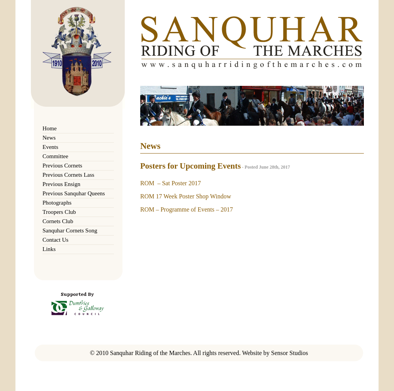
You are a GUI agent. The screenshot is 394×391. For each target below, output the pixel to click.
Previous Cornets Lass (68, 175)
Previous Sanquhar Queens (73, 193)
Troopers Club (59, 212)
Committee (55, 156)
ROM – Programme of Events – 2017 (186, 209)
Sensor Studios (289, 353)
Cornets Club (57, 221)
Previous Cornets (62, 165)
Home (49, 128)
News (49, 138)
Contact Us (55, 240)
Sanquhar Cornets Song (69, 230)
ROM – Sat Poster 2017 (170, 183)
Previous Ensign (61, 184)
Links (49, 249)
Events (50, 147)
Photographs (56, 203)
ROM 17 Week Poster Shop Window (185, 196)
